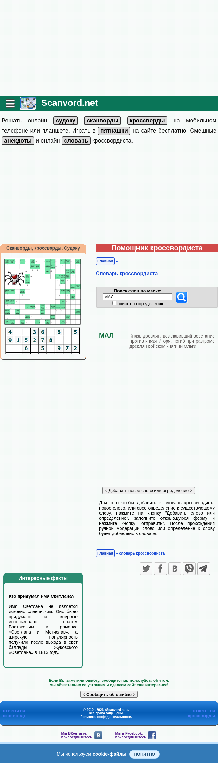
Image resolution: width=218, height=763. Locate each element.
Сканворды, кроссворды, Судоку (43, 248)
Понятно (144, 754)
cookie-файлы (110, 754)
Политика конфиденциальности (106, 717)
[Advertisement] (109, 48)
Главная (105, 261)
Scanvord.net (69, 103)
